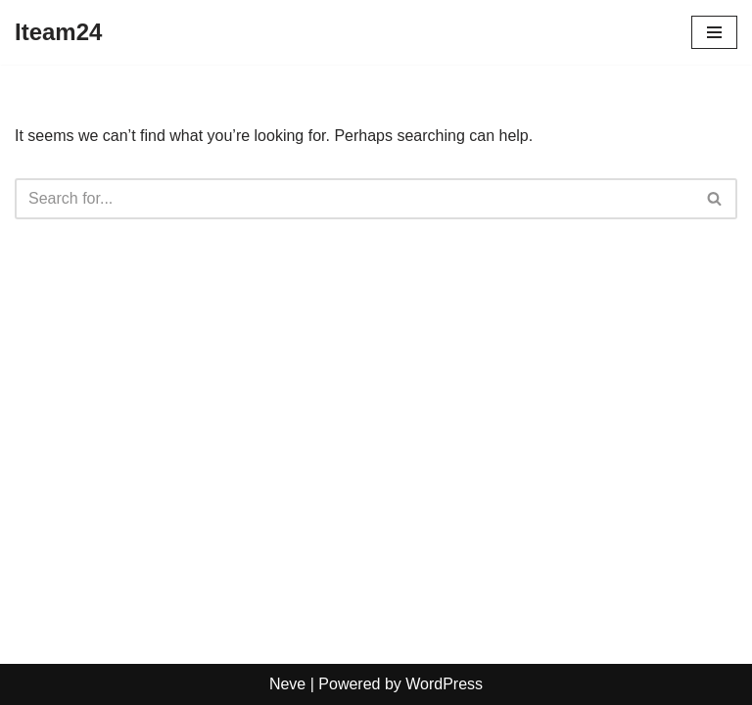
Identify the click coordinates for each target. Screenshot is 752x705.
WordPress (444, 684)
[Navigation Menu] (714, 32)
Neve (287, 684)
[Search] (354, 198)
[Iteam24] (58, 32)
